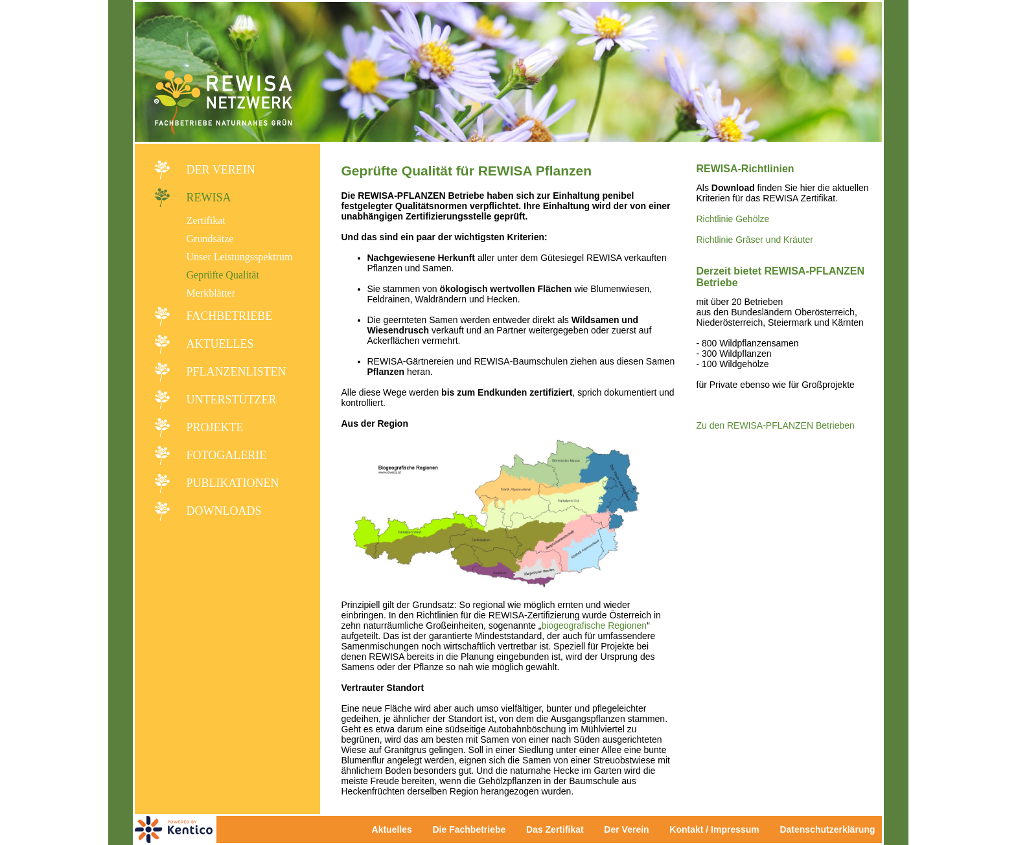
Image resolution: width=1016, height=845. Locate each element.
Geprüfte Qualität (223, 274)
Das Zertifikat (555, 829)
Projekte (215, 427)
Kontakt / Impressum (718, 829)
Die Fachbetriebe (468, 829)
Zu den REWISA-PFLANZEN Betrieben (776, 425)
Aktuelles (220, 343)
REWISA (209, 197)
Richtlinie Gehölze (733, 219)
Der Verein (221, 169)
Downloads (224, 510)
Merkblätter (211, 293)
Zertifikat (206, 220)
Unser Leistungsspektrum (240, 256)
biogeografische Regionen (594, 625)
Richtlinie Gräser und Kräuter (755, 239)
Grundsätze (210, 238)
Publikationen (233, 483)
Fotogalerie (227, 455)
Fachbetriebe (230, 316)
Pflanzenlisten (236, 371)
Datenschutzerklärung (827, 829)
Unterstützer (232, 399)
